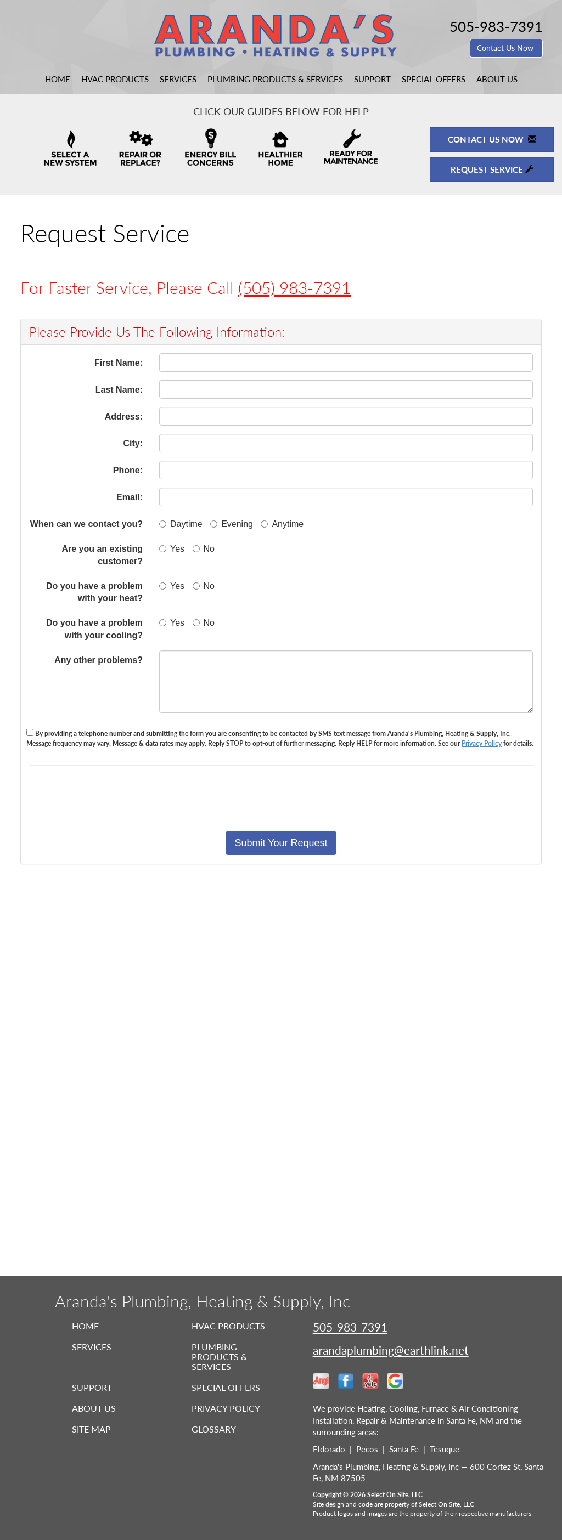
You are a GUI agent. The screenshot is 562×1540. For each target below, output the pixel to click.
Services (178, 79)
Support (372, 79)
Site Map (94, 1443)
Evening (231, 524)
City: (133, 443)
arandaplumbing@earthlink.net (391, 1350)
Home (57, 79)
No (204, 548)
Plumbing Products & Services (275, 79)
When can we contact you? (86, 524)
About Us (497, 79)
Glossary (216, 1443)
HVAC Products (115, 79)
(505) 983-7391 (294, 287)
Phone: (128, 470)
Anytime (282, 524)
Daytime (181, 524)
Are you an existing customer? (102, 555)
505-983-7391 (350, 1327)
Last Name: (119, 389)
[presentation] (319, 798)
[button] (280, 843)
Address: (124, 416)
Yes (171, 548)
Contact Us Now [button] (506, 48)
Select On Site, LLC (395, 1495)
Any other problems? (98, 660)
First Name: (118, 362)
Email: (129, 497)
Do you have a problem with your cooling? (94, 629)
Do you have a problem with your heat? (94, 592)
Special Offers (433, 79)
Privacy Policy (482, 743)
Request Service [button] (492, 169)
